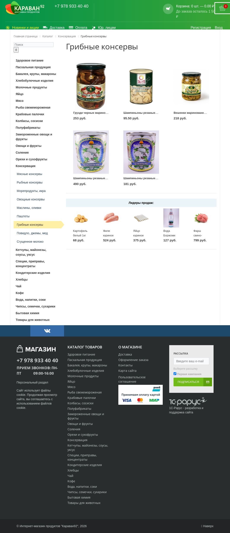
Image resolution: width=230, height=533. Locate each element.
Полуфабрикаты (79, 408)
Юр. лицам (103, 27)
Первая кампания (189, 374)
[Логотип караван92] (24, 8)
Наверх (207, 526)
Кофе (71, 481)
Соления (74, 429)
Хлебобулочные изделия (86, 371)
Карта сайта (127, 371)
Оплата (77, 27)
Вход (219, 27)
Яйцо (71, 381)
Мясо (71, 387)
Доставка (53, 27)
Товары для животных (84, 503)
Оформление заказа (133, 360)
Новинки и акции (22, 27)
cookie (21, 394)
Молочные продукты (83, 376)
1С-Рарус (175, 408)
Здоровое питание (81, 354)
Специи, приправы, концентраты (82, 457)
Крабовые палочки (82, 398)
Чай (70, 476)
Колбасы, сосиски (80, 403)
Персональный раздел (32, 382)
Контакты (125, 365)
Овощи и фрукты (80, 424)
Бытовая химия (79, 497)
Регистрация (201, 27)
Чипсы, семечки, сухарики (87, 492)
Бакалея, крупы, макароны (87, 365)
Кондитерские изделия (85, 465)
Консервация (77, 440)
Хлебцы (73, 470)
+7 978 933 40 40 (71, 6)
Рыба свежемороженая (85, 392)
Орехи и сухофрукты (83, 434)
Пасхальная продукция (85, 360)
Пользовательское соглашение (132, 379)
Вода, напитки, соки (82, 486)
